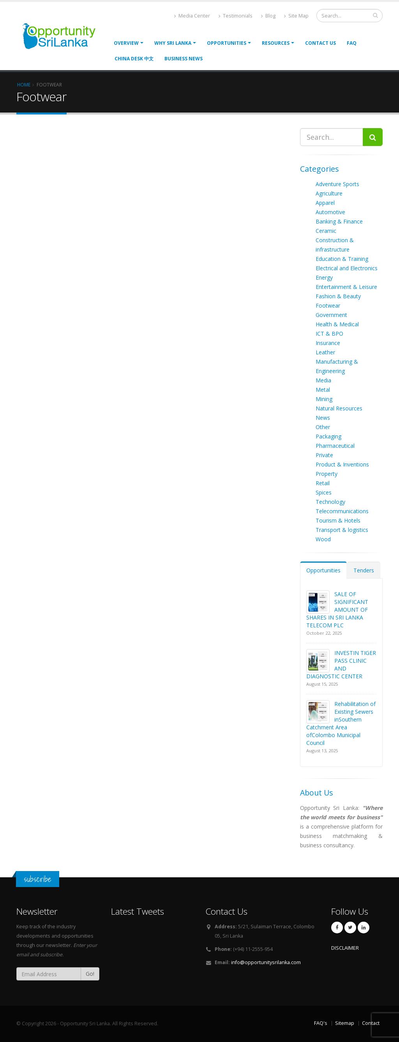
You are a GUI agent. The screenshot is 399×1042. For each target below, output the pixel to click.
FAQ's (320, 1023)
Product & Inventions (342, 464)
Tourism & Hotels (338, 520)
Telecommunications (342, 511)
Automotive (330, 212)
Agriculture (329, 193)
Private (324, 455)
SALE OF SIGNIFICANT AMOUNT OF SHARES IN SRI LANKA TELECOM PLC (337, 609)
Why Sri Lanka (172, 43)
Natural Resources (339, 408)
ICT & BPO (329, 333)
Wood (323, 539)
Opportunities (323, 570)
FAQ (352, 43)
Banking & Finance (339, 221)
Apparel (325, 202)
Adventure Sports (337, 184)
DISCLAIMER (345, 948)
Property (326, 473)
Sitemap (344, 1023)
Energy (324, 277)
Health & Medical (337, 324)
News (323, 417)
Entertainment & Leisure (346, 286)
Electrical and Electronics (347, 268)
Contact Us (320, 43)
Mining (324, 399)
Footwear (328, 305)
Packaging (328, 436)
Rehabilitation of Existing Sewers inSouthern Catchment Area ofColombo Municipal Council (341, 723)
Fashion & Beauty (338, 296)
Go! (90, 973)
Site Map (296, 15)
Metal (323, 389)
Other (323, 427)
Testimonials (235, 15)
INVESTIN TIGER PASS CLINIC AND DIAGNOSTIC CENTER (341, 664)
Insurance (328, 343)
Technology (330, 501)
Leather (325, 352)
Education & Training (342, 258)
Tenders (363, 570)
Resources (276, 43)
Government (331, 315)
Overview (126, 43)
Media (323, 380)
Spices (324, 492)
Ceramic (326, 230)
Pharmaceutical (335, 445)
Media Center (192, 15)
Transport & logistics (342, 529)
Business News (183, 58)
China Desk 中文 (134, 58)
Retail (323, 483)
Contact (371, 1023)
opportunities (226, 43)
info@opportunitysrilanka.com (266, 962)
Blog (268, 15)
